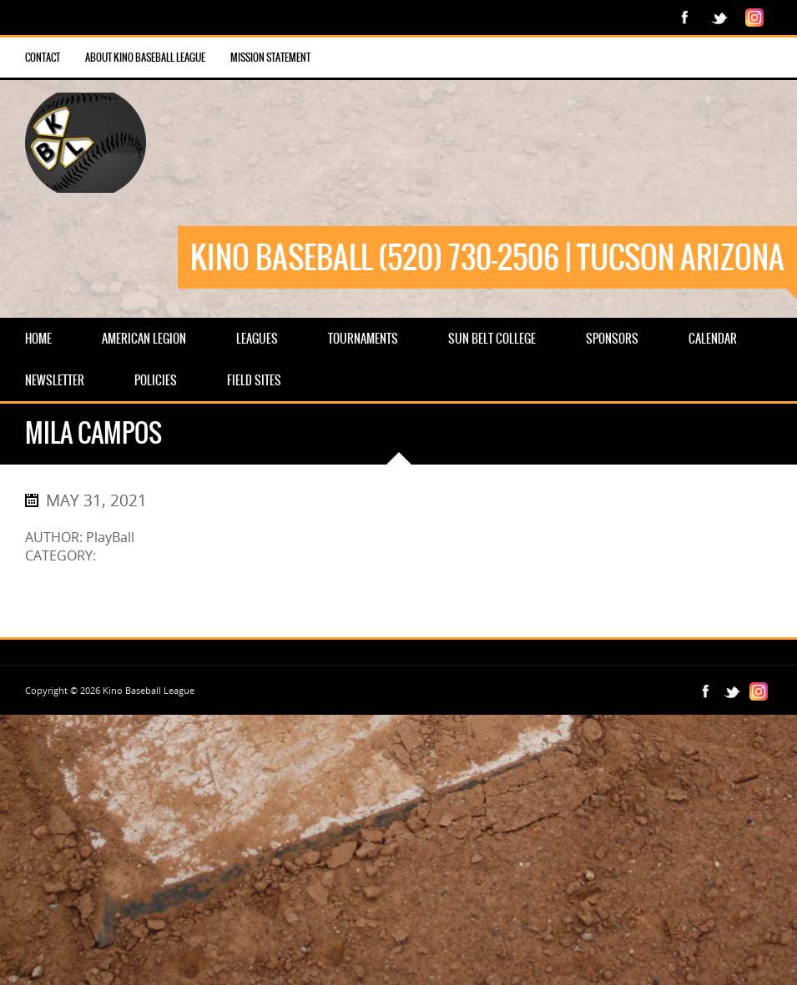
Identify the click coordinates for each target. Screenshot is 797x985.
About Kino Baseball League (145, 57)
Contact (42, 57)
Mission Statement (270, 57)
